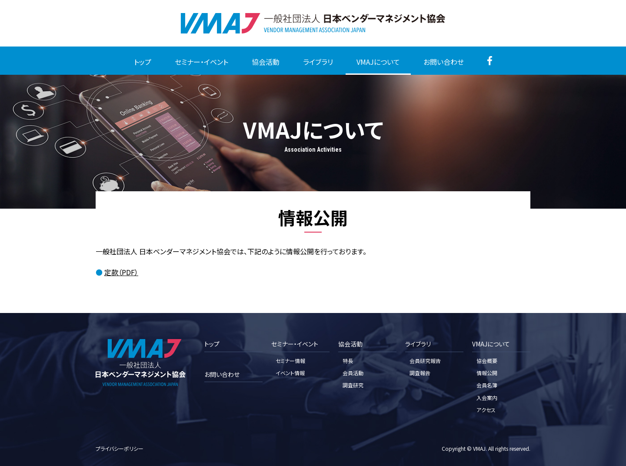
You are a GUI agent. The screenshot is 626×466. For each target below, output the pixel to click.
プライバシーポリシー (119, 448)
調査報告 (420, 372)
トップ (142, 62)
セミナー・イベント (201, 62)
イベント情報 (290, 372)
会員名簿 (486, 385)
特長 (348, 360)
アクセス (486, 409)
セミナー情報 (290, 360)
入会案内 (486, 397)
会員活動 (353, 372)
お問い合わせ (443, 62)
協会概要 (486, 360)
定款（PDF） (121, 272)
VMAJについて (378, 62)
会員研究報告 (425, 360)
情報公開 (486, 372)
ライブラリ (318, 62)
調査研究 (353, 385)
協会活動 (266, 62)
